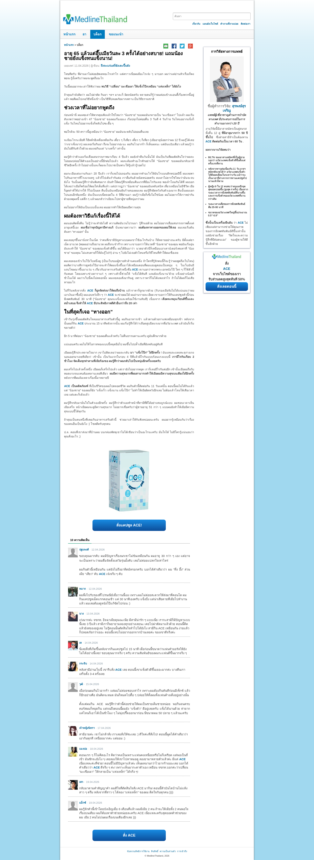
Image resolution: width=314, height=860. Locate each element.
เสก (81, 781)
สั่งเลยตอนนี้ (226, 286)
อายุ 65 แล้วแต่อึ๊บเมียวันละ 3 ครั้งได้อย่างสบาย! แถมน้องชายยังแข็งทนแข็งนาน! (123, 56)
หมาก (82, 588)
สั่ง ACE (129, 835)
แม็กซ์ (82, 802)
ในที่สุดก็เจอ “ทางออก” (88, 312)
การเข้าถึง (182, 851)
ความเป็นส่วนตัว (168, 851)
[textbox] (212, 16)
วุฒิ (81, 684)
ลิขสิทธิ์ (154, 851)
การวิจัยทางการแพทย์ (227, 52)
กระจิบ (83, 663)
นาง (81, 613)
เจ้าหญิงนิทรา (87, 727)
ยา (84, 34)
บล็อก (97, 34)
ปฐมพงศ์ (84, 549)
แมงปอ (83, 748)
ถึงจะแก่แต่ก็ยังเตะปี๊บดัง (115, 65)
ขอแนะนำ (116, 34)
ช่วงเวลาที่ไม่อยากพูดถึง (89, 107)
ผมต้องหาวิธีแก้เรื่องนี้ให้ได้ (92, 216)
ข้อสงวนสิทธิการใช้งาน (138, 851)
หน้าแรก (69, 34)
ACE (135, 269)
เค (80, 642)
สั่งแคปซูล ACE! (129, 525)
